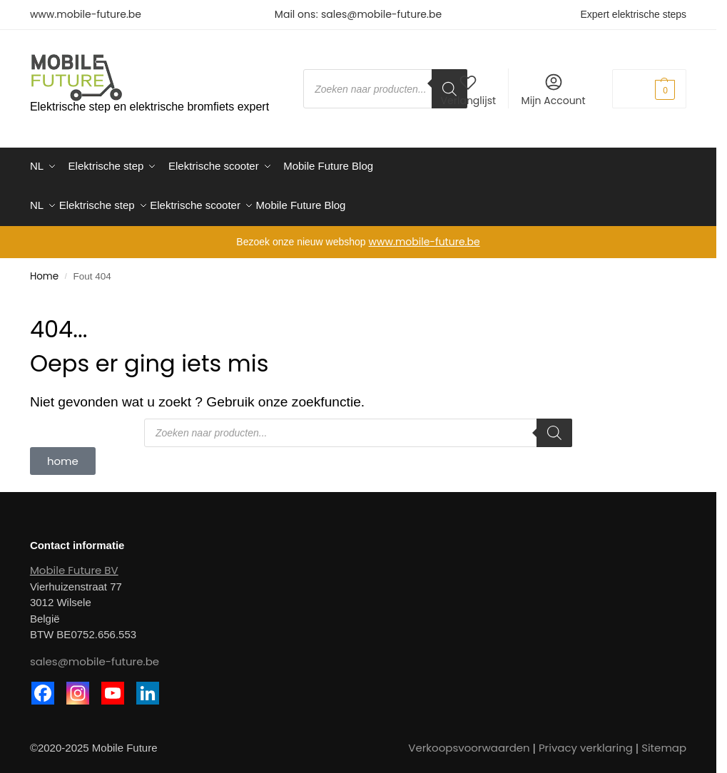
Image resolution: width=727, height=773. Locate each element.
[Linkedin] (147, 686)
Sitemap (663, 741)
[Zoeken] (554, 426)
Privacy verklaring (586, 741)
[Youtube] (112, 686)
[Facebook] (42, 686)
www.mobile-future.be (85, 14)
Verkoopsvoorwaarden (468, 741)
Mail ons (295, 14)
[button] (649, 88)
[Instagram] (77, 686)
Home (44, 270)
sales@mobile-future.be (381, 14)
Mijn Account (554, 90)
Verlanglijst (468, 90)
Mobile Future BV (74, 563)
